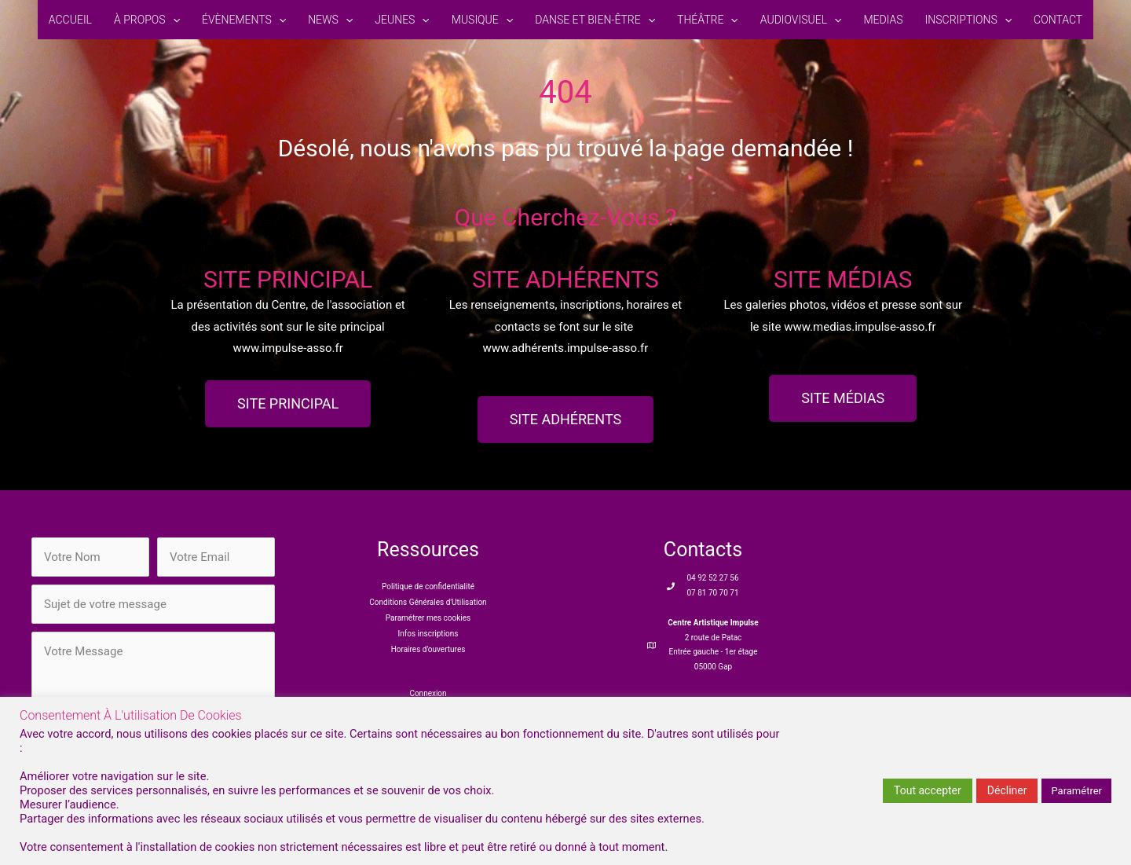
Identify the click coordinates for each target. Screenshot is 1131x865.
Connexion (427, 693)
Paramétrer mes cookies (428, 618)
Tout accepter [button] (927, 790)
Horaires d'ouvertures (428, 649)
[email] (216, 557)
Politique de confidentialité (428, 586)
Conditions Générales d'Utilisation (427, 602)
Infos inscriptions (428, 633)
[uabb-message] (153, 683)
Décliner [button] (1007, 790)
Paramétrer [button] (1076, 791)
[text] (90, 557)
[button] (173, 19)
